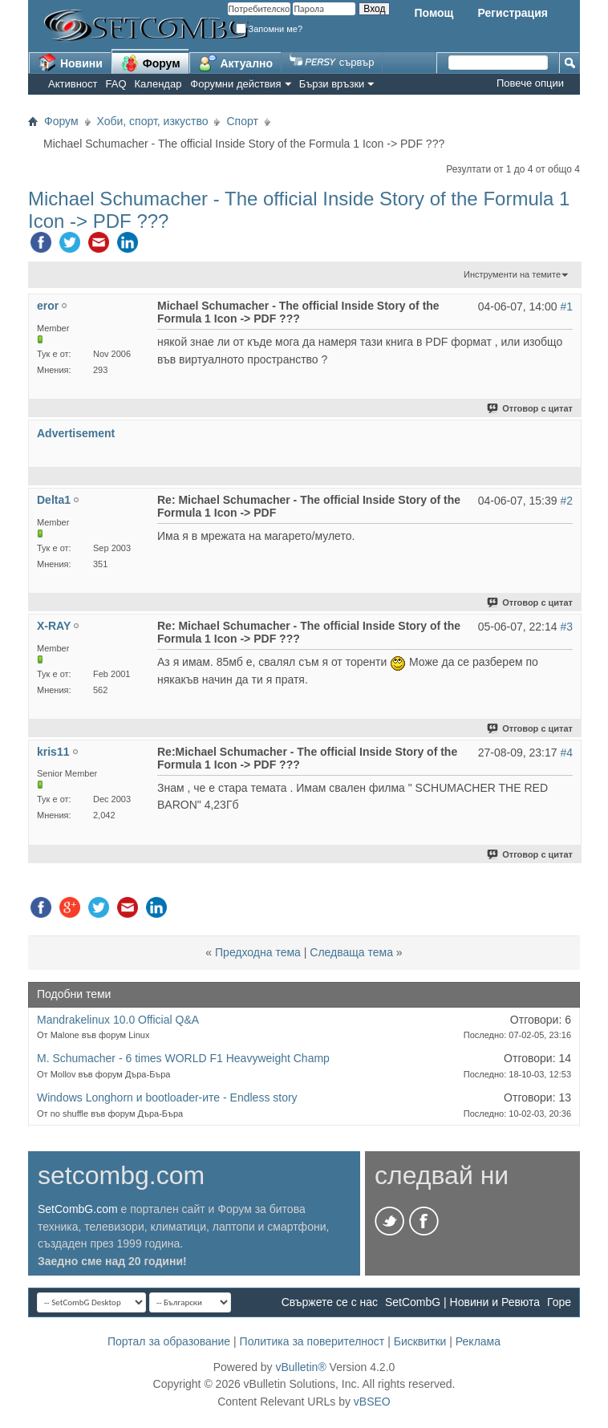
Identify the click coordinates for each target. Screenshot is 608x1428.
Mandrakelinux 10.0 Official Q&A (118, 1019)
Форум (150, 62)
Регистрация (512, 12)
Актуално (236, 62)
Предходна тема (258, 952)
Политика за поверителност (312, 1341)
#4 (566, 752)
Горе (559, 1302)
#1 (566, 306)
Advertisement (76, 433)
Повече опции (530, 83)
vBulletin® (300, 1367)
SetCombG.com (78, 1209)
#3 (566, 626)
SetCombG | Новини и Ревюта (462, 1302)
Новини (70, 62)
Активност (73, 84)
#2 (566, 500)
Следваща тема (351, 952)
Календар (158, 84)
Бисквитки (420, 1341)
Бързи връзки (332, 84)
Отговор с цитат (530, 408)
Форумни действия (235, 84)
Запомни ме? (269, 29)
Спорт (241, 121)
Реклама (478, 1341)
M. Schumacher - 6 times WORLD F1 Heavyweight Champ (183, 1058)
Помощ (433, 12)
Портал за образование (168, 1341)
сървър (332, 62)
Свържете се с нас (330, 1302)
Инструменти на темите (512, 274)
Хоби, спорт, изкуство (153, 121)
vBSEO (372, 1401)
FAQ (116, 84)
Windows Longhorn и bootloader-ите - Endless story (167, 1097)
